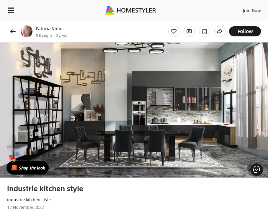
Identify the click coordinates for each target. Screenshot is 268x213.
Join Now (252, 10)
